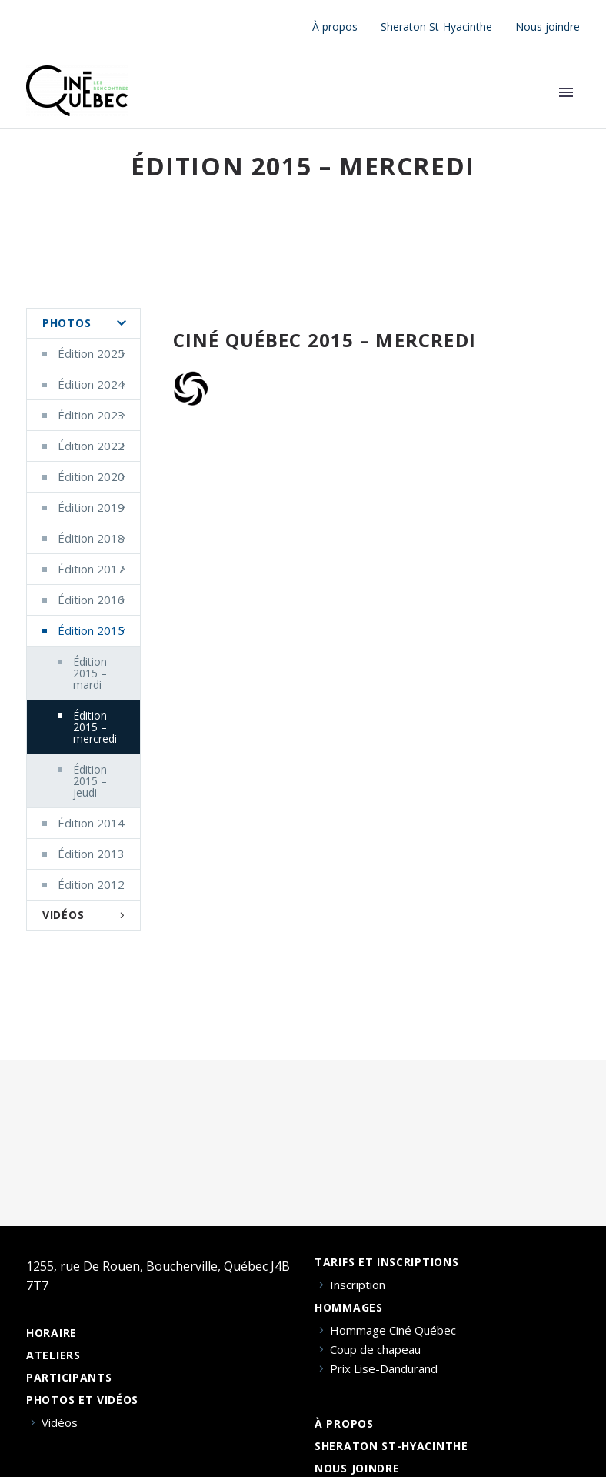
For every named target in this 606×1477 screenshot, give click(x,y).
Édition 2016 (91, 599)
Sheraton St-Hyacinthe (436, 26)
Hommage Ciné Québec (393, 1330)
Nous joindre (547, 26)
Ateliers (53, 1355)
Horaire (51, 1333)
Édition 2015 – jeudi (90, 781)
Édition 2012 (91, 884)
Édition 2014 (91, 822)
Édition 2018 (91, 538)
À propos (335, 26)
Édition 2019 (91, 507)
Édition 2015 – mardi (90, 673)
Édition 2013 (91, 853)
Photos (66, 323)
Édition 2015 (91, 630)
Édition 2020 (91, 476)
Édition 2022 (91, 445)
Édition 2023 (91, 415)
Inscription (357, 1285)
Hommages (349, 1307)
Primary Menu (566, 92)
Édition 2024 (91, 384)
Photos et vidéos (82, 1400)
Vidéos (63, 914)
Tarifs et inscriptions (386, 1262)
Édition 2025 (91, 353)
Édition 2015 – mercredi (95, 727)
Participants (69, 1377)
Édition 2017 (91, 568)
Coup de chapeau (375, 1349)
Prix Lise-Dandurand (384, 1369)
